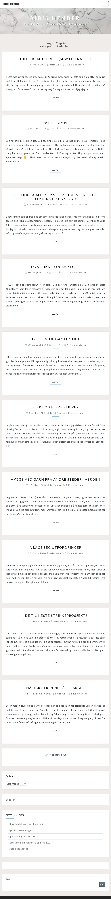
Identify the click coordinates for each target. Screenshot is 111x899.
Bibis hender (11, 4)
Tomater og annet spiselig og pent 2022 (29, 842)
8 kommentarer (76, 272)
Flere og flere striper (55, 407)
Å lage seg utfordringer (56, 547)
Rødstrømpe (56, 123)
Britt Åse (55, 64)
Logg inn (10, 799)
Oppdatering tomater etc (21, 836)
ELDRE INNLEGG (55, 755)
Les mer (56, 97)
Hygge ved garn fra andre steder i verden (55, 479)
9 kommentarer (76, 345)
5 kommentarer (75, 413)
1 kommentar (79, 693)
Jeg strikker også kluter (55, 267)
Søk (8, 879)
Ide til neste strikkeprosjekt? (55, 615)
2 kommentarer (74, 128)
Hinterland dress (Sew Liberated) (55, 59)
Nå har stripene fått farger (55, 688)
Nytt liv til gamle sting (55, 339)
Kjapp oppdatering (18, 848)
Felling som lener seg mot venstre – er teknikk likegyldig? (55, 197)
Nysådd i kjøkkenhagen (20, 830)
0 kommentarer (74, 64)
